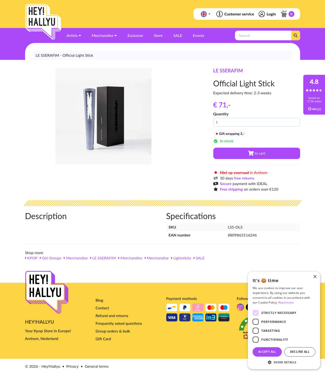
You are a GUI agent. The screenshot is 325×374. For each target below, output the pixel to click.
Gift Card (103, 338)
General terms (97, 366)
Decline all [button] (300, 352)
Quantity (221, 113)
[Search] (295, 35)
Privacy (72, 366)
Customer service (235, 14)
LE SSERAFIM (228, 70)
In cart (256, 153)
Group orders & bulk (113, 331)
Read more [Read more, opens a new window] (286, 302)
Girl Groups (50, 258)
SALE (199, 258)
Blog (99, 300)
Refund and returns (112, 315)
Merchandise (76, 258)
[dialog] (284, 320)
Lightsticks (181, 258)
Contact (102, 307)
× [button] (315, 277)
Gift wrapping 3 (229, 134)
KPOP (31, 258)
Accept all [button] (267, 352)
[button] (284, 362)
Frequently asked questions (119, 323)
